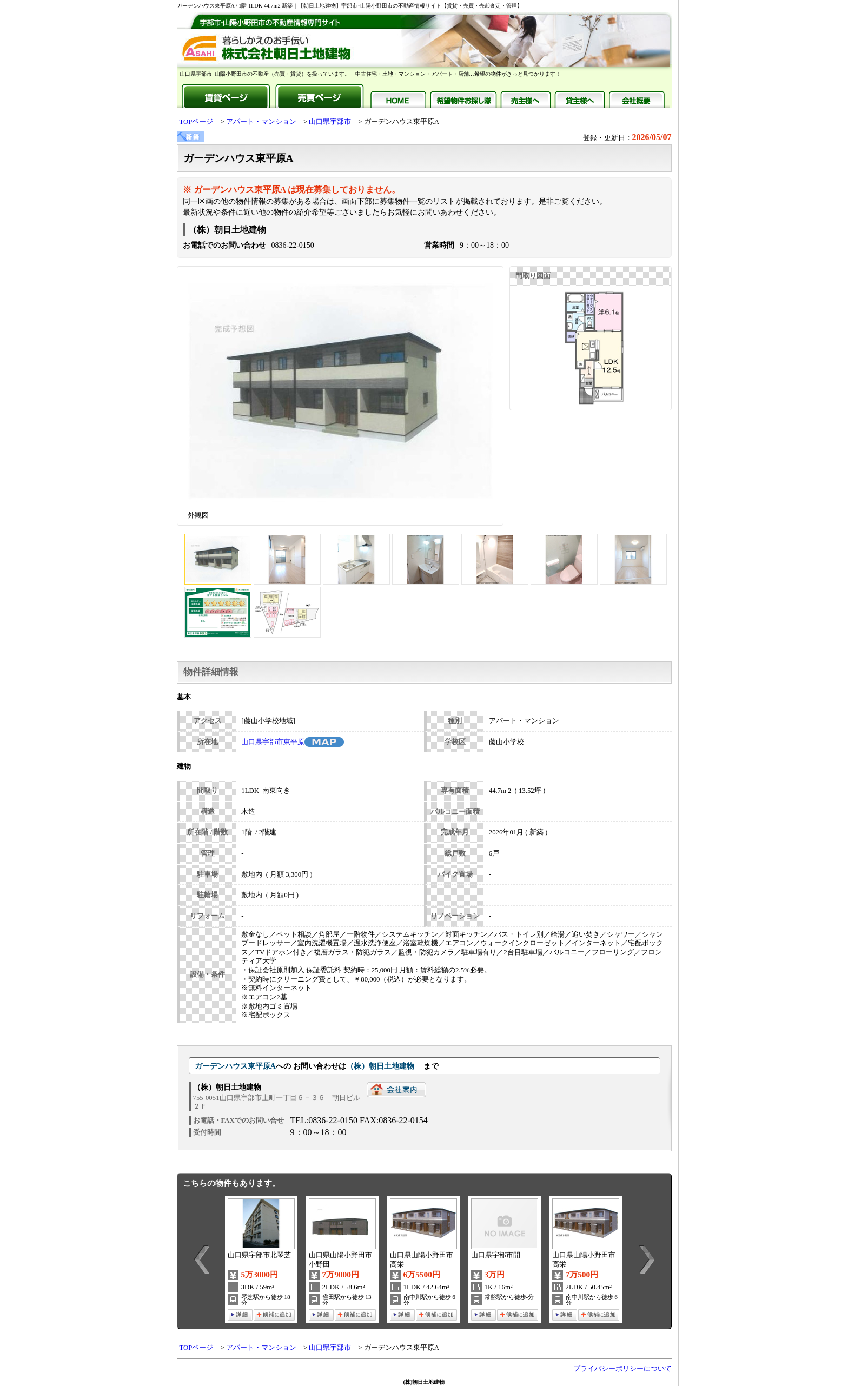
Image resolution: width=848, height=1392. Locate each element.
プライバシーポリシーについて (622, 1369)
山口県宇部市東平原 (272, 742)
